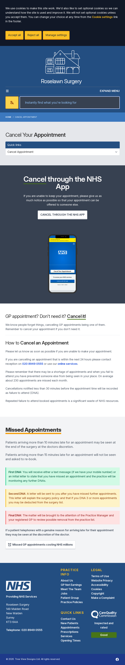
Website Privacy (102, 580)
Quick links (14, 144)
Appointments (70, 627)
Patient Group (70, 597)
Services (66, 636)
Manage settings (56, 35)
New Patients (69, 623)
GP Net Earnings (71, 584)
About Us (67, 580)
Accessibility (99, 584)
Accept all (14, 35)
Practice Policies (72, 602)
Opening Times (71, 640)
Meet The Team (71, 589)
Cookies (96, 589)
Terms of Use (100, 576)
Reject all (33, 35)
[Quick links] (62, 151)
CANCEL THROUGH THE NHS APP (62, 214)
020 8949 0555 (32, 363)
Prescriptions (69, 631)
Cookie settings (102, 17)
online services (67, 363)
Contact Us (68, 618)
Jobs (64, 593)
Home (8, 117)
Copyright (97, 593)
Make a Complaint (103, 597)
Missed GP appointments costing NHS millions (40, 544)
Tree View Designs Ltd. (27, 659)
